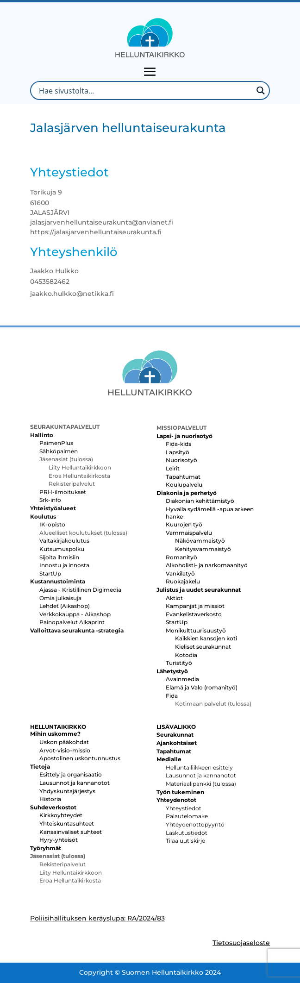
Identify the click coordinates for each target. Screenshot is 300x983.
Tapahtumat (183, 476)
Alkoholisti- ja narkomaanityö (207, 565)
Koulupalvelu (184, 484)
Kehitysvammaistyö (203, 548)
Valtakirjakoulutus (64, 540)
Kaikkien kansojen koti (206, 638)
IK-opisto (52, 524)
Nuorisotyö (181, 460)
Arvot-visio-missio (64, 750)
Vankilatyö (180, 573)
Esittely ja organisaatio (70, 774)
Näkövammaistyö (200, 540)
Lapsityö (177, 452)
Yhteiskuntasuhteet (66, 823)
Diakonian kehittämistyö (200, 500)
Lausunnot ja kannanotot (74, 782)
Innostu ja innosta (64, 565)
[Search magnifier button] (260, 90)
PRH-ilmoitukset (62, 491)
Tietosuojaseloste (241, 943)
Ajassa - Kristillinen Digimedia (80, 589)
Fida (172, 695)
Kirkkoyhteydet (60, 815)
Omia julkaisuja (60, 598)
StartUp (50, 573)
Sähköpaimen (58, 451)
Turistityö (179, 662)
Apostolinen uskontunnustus (79, 758)
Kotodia (186, 654)
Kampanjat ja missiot (195, 605)
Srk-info (50, 499)
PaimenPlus (56, 442)
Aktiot (174, 598)
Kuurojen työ (184, 524)
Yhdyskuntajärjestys (67, 791)
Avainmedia (182, 679)
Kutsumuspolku (61, 548)
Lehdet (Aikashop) (64, 605)
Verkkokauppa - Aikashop (75, 614)
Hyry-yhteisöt (58, 839)
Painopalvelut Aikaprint (72, 622)
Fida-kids (178, 443)
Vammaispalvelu (189, 532)
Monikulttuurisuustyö (196, 630)
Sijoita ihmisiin (59, 557)
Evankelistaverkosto (194, 614)
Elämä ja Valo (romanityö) (202, 687)
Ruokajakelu (183, 581)
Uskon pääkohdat (64, 742)
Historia (50, 798)
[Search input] (144, 90)
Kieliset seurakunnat (203, 646)
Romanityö (181, 557)
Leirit (173, 468)
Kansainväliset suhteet (70, 831)
